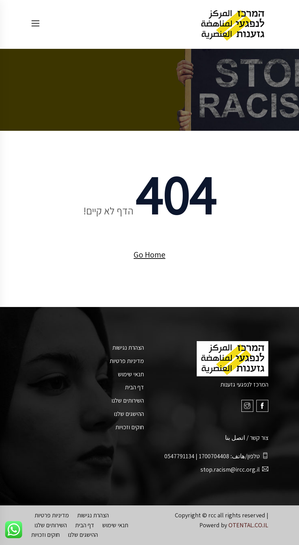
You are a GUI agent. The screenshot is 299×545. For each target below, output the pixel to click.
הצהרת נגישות (128, 347)
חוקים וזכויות (129, 427)
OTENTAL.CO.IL (248, 525)
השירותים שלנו (127, 400)
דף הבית (134, 387)
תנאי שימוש (131, 374)
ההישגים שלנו (129, 414)
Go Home (149, 254)
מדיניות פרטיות (126, 361)
